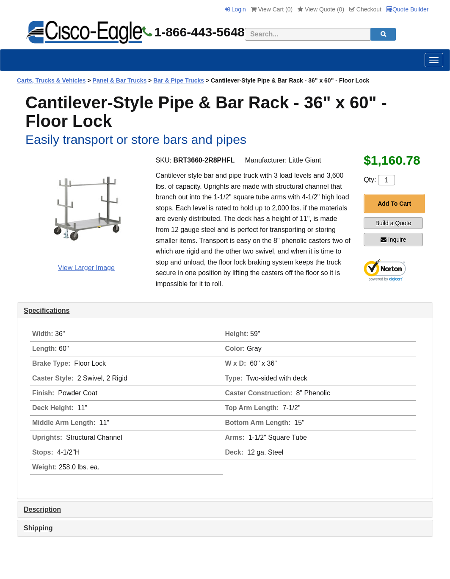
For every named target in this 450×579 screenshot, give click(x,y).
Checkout (365, 9)
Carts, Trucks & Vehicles (51, 80)
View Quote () (321, 9)
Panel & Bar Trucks (120, 80)
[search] (383, 34)
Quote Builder (408, 9)
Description (42, 509)
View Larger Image (86, 267)
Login (235, 9)
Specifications (46, 310)
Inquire (393, 239)
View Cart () (272, 9)
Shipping (38, 528)
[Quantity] (386, 180)
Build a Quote (393, 223)
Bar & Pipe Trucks (178, 80)
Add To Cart (394, 203)
